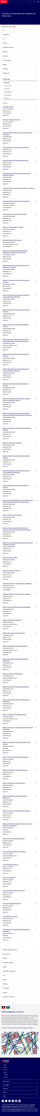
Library (5, 1069)
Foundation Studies (8, 106)
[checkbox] (36, 107)
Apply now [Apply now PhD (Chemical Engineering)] (5, 873)
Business (5, 56)
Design (5, 64)
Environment (6, 954)
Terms (21, 1104)
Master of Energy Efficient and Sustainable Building (16, 607)
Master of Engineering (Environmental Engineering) (16, 810)
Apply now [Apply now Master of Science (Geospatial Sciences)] (5, 847)
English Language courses (10, 949)
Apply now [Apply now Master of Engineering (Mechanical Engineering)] (5, 695)
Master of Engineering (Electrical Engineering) (15, 646)
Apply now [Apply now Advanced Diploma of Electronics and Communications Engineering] (5, 143)
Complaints (15, 1106)
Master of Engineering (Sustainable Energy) (14, 714)
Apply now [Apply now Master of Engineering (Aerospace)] (5, 628)
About (4, 1096)
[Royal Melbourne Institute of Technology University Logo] (5, 1062)
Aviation (5, 43)
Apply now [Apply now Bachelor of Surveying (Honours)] (5, 579)
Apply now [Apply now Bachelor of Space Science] (5, 566)
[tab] (20, 82)
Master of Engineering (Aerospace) (12, 620)
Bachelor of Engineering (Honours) (12, 443)
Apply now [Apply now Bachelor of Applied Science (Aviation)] (5, 235)
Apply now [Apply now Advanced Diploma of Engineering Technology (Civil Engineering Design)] (5, 184)
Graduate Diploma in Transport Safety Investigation (16, 594)
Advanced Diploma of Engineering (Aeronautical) (16, 147)
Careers (6, 1074)
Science (5, 992)
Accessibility (31, 1104)
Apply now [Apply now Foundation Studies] (5, 115)
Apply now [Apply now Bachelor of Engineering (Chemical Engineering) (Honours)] (5, 335)
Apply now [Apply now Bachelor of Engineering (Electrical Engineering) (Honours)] (5, 394)
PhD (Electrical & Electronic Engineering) (14, 890)
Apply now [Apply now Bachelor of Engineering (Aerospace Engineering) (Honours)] (5, 290)
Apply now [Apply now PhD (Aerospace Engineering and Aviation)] (5, 860)
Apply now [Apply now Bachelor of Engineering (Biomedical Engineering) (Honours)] (5, 320)
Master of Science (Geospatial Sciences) (14, 838)
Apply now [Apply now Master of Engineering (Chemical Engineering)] (5, 778)
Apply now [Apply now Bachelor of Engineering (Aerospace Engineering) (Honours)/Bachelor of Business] (5, 305)
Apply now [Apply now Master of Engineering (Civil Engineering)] (5, 641)
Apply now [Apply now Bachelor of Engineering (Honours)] (5, 451)
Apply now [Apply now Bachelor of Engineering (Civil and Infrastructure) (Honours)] (5, 364)
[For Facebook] (3, 1100)
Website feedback (6, 1106)
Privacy (26, 1104)
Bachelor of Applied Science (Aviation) (13, 227)
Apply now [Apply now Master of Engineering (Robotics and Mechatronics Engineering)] (5, 710)
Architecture (6, 34)
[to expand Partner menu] (36, 1092)
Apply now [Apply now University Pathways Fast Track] (5, 128)
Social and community (9, 996)
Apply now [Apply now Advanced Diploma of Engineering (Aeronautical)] (5, 156)
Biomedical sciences (8, 47)
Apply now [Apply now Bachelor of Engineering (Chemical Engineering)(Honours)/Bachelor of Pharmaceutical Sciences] (5, 350)
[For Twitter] (6, 1100)
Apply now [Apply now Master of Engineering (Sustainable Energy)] (5, 723)
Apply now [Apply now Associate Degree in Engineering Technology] (5, 222)
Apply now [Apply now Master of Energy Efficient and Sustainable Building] (5, 615)
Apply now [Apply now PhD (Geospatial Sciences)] (5, 925)
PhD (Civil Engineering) (9, 877)
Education (5, 68)
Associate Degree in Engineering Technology (15, 214)
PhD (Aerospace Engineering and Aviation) (14, 851)
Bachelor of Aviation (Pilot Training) (12, 240)
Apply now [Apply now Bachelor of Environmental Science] (5, 523)
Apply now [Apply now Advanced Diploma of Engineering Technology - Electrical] (5, 197)
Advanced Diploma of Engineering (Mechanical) (15, 160)
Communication (7, 60)
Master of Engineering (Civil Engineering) (14, 633)
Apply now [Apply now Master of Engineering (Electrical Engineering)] (5, 654)
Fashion (5, 958)
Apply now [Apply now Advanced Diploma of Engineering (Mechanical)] (5, 169)
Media (4, 979)
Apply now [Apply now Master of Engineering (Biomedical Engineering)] (5, 765)
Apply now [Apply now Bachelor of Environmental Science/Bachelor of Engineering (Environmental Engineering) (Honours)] (5, 538)
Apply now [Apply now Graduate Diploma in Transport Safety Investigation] (5, 602)
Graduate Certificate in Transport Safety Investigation (17, 583)
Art (3, 39)
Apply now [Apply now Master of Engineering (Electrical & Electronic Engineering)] (5, 806)
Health (4, 966)
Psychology (6, 988)
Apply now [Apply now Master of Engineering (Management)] (5, 682)
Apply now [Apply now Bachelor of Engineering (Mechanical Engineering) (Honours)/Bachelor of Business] (5, 481)
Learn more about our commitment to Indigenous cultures (18, 1028)
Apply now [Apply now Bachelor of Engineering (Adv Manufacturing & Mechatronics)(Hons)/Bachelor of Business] (5, 261)
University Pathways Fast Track (11, 119)
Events (5, 1067)
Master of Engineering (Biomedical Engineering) (16, 757)
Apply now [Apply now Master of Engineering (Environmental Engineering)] (5, 819)
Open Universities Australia (15, 1109)
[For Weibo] (19, 1100)
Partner (5, 1092)
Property (5, 984)
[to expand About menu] (36, 1096)
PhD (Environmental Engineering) (12, 903)
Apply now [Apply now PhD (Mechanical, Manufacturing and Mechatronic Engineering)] (5, 940)
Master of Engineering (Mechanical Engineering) (16, 686)
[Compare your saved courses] (31, 2)
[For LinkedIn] (13, 1100)
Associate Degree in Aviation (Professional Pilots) (16, 201)
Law (4, 975)
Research (5, 1088)
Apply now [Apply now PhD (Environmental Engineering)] (5, 912)
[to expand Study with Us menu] (36, 1081)
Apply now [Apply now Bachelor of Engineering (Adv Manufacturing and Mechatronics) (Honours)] (5, 276)
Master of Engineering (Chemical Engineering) (15, 770)
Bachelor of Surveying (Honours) (11, 570)
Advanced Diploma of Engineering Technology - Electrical (18, 188)
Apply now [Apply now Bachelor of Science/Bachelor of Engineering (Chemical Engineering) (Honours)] (5, 553)
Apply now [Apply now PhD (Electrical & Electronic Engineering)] (5, 899)
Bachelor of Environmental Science (12, 515)
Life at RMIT (6, 1085)
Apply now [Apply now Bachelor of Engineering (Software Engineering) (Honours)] (5, 496)
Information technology (9, 971)
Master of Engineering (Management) (13, 673)
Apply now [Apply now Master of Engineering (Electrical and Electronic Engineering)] (5, 669)
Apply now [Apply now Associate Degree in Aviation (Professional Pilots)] (5, 209)
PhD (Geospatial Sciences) (10, 916)
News (5, 1065)
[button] (34, 2)
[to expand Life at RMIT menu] (36, 1085)
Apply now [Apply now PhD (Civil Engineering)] (5, 886)
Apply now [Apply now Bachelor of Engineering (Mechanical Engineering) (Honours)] (5, 466)
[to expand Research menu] (36, 1088)
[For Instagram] (9, 1100)
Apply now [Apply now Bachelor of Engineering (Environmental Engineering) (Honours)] (5, 438)
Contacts (6, 1077)
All (3, 30)
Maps (5, 1072)
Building (5, 51)
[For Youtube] (16, 1100)
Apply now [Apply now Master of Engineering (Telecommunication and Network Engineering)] (5, 738)
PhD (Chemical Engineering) (10, 864)
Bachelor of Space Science (10, 557)
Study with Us (6, 1081)
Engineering (6, 73)
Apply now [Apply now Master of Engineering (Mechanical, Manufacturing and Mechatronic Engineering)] (5, 834)
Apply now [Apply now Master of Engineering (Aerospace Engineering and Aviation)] (5, 752)
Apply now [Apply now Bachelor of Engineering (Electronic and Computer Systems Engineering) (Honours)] (5, 409)
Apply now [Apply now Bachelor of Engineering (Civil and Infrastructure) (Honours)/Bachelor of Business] (5, 379)
